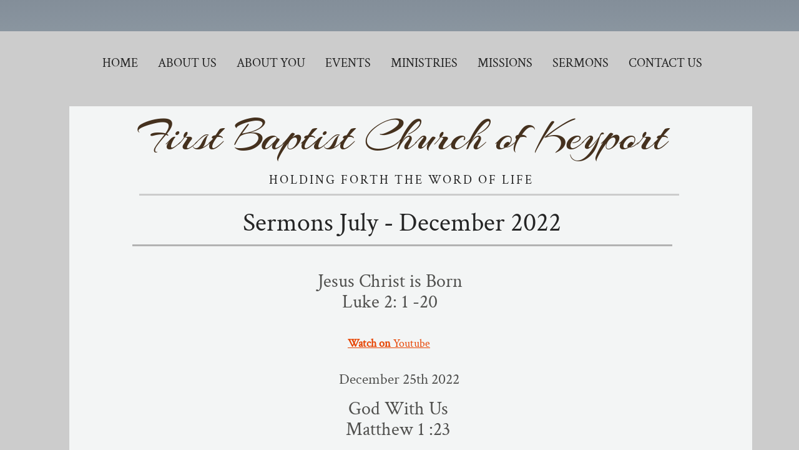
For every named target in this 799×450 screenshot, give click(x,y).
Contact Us (665, 63)
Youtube (389, 343)
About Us (187, 63)
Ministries (424, 63)
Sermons (580, 63)
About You (271, 63)
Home (120, 63)
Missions (505, 63)
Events (348, 63)
